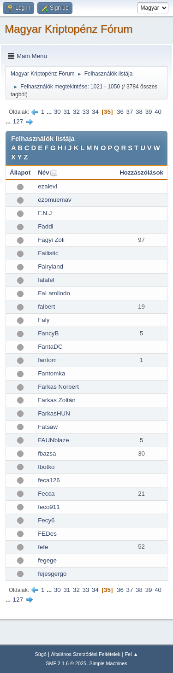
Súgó (41, 654)
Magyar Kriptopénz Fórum (68, 29)
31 (66, 111)
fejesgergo (52, 573)
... (50, 111)
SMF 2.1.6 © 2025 (66, 663)
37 (129, 111)
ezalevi (47, 186)
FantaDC (50, 346)
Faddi (45, 226)
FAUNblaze (53, 440)
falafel (46, 279)
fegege (47, 560)
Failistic (48, 253)
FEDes (47, 533)
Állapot (20, 172)
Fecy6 (46, 520)
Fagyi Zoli (51, 239)
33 (86, 111)
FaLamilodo (54, 293)
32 (76, 111)
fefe (43, 547)
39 (148, 111)
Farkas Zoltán (56, 400)
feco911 (49, 506)
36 (120, 111)
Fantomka (51, 373)
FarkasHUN (54, 413)
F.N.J (45, 213)
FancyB (48, 333)
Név (43, 172)
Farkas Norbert (58, 386)
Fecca (46, 493)
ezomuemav (55, 199)
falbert (46, 306)
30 (57, 111)
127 (18, 121)
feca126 (49, 480)
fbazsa (47, 453)
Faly (43, 319)
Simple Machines (108, 663)
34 (95, 111)
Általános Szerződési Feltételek (85, 654)
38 (139, 111)
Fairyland (50, 266)
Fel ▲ (131, 654)
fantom (47, 360)
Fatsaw (48, 426)
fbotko (46, 466)
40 (158, 111)
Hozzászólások (141, 172)
